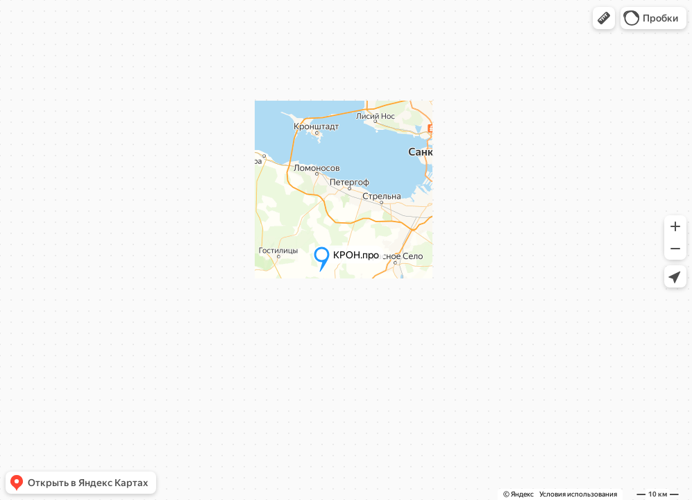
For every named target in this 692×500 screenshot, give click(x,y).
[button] (604, 18)
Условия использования (578, 494)
